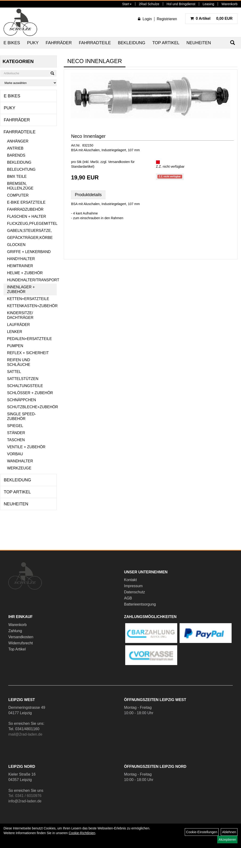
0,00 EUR (211, 18)
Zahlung (15, 631)
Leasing (208, 4)
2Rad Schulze (149, 4)
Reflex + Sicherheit (28, 353)
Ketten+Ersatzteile (28, 299)
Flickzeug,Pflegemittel (32, 224)
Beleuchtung (21, 169)
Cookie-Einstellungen (201, 832)
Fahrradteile (95, 42)
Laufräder (18, 325)
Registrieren (167, 19)
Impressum (133, 586)
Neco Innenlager (88, 136)
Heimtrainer (20, 266)
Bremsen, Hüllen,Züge (20, 186)
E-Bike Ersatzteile (26, 202)
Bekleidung (131, 42)
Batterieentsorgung (140, 604)
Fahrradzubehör (25, 209)
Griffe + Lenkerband (29, 252)
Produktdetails (88, 194)
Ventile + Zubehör (26, 447)
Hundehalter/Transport (32, 280)
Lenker (14, 332)
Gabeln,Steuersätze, (29, 231)
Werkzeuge (19, 468)
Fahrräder (59, 42)
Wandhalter (20, 461)
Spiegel (15, 426)
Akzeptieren (227, 839)
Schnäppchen (21, 400)
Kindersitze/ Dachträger (20, 315)
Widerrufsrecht (20, 643)
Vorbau (15, 454)
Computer (18, 195)
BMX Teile (17, 176)
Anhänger (17, 141)
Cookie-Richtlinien (82, 833)
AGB (128, 598)
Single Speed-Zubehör (21, 416)
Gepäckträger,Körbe (30, 238)
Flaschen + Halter (26, 216)
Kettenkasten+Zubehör (32, 306)
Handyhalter (21, 259)
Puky (33, 42)
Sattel (14, 372)
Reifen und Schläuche (18, 362)
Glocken (16, 245)
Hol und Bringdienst (181, 4)
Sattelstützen (22, 379)
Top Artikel (165, 42)
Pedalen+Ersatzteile (29, 339)
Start (127, 4)
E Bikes (12, 42)
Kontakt (130, 580)
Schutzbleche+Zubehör (32, 407)
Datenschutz (134, 592)
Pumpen (15, 346)
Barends (16, 155)
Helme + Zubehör (25, 273)
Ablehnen (229, 832)
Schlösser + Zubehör (30, 393)
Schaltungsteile (25, 386)
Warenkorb (229, 4)
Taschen (16, 440)
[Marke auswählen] (28, 82)
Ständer (16, 433)
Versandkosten (20, 637)
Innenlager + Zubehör (21, 289)
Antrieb (15, 148)
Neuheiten (198, 42)
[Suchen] (52, 73)
